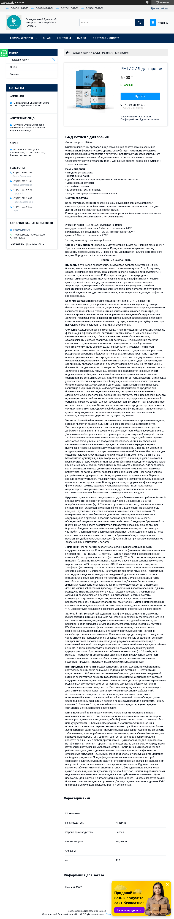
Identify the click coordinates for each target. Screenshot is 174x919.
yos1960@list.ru (21, 229)
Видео (81, 38)
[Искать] (139, 22)
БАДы (96, 52)
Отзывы (14, 74)
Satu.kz (102, 911)
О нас (47, 38)
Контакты (64, 38)
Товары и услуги (21, 38)
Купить (140, 96)
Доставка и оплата (106, 38)
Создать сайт (7, 2)
